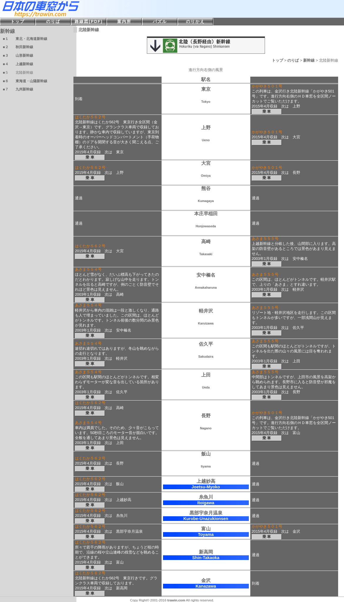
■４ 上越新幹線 (18, 64)
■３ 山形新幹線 (18, 55)
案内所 (124, 21)
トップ (277, 60)
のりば (293, 60)
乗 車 (266, 111)
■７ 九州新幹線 (18, 89)
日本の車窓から (88, 9)
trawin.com (176, 600)
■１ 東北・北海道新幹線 (25, 39)
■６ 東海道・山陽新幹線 (25, 81)
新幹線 (309, 60)
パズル (160, 21)
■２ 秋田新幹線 (18, 47)
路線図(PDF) (89, 21)
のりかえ (195, 21)
